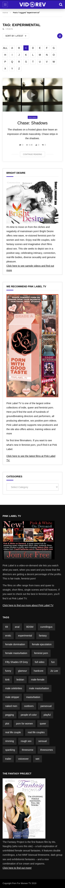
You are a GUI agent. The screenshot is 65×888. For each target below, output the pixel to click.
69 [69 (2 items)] (6, 626)
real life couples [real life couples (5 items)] (36, 732)
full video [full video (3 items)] (39, 662)
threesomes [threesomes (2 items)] (46, 749)
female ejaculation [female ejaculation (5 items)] (41, 644)
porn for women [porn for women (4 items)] (24, 723)
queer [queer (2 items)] (43, 723)
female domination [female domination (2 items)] (15, 644)
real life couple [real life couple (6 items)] (13, 732)
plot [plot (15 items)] (7, 723)
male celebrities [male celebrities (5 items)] (13, 688)
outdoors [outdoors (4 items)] (28, 706)
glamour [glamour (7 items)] (22, 670)
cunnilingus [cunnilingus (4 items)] (46, 626)
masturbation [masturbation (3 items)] (33, 697)
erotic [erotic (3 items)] (8, 635)
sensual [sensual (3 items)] (42, 741)
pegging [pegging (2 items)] (9, 714)
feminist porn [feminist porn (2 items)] (41, 653)
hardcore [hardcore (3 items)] (38, 670)
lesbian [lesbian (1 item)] (20, 679)
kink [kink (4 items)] (7, 679)
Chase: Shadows (33, 123)
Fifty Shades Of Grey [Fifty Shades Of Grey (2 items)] (16, 662)
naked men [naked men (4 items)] (11, 706)
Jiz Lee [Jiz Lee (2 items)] (54, 670)
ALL (5, 48)
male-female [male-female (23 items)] (37, 679)
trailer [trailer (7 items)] (8, 758)
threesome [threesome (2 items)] (27, 749)
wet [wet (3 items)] (37, 758)
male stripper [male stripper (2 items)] (12, 697)
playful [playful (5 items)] (47, 714)
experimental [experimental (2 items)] (25, 635)
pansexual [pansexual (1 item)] (46, 706)
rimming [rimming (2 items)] (9, 741)
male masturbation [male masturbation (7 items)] (39, 688)
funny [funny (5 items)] (8, 670)
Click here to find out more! (17, 868)
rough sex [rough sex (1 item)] (26, 741)
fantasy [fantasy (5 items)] (43, 635)
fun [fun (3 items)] (53, 662)
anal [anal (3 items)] (17, 626)
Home (5, 12)
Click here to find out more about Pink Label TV (28, 605)
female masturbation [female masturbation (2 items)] (16, 653)
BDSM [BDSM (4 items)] (29, 626)
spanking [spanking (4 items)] (10, 749)
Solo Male (33, 117)
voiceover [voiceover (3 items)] (23, 758)
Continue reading (32, 154)
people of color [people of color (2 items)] (29, 714)
